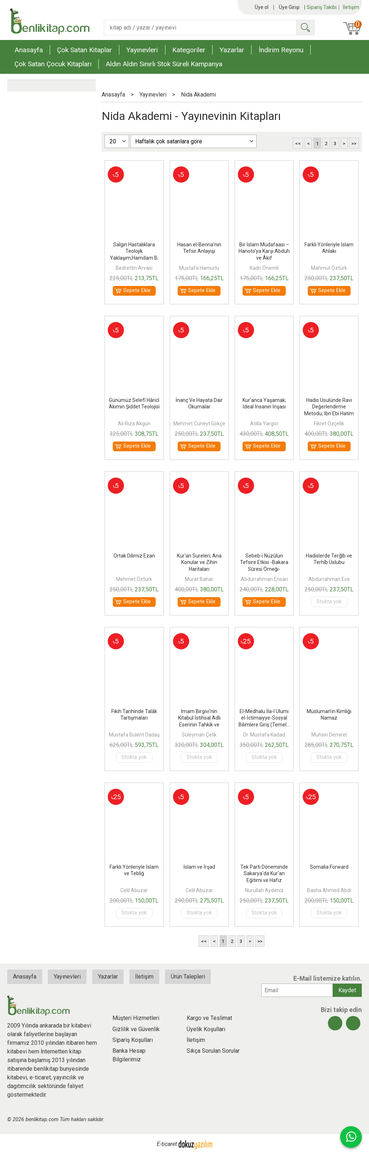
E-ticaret (167, 1144)
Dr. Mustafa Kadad (264, 735)
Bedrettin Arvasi (134, 268)
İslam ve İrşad (199, 867)
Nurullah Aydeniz (264, 890)
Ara (305, 27)
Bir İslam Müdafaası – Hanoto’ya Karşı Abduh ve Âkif (264, 251)
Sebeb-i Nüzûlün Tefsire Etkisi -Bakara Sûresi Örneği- (264, 562)
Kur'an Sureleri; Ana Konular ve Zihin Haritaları (199, 562)
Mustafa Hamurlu (199, 268)
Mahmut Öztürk (329, 268)
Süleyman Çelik (199, 735)
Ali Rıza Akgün (134, 423)
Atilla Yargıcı (264, 423)
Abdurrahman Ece (329, 579)
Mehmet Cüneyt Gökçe (199, 423)
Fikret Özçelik (329, 423)
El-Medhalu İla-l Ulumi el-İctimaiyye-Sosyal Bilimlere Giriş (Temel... (264, 717)
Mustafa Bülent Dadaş (134, 735)
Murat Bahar (199, 579)
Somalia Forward (329, 867)
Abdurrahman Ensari (264, 579)
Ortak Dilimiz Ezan (134, 556)
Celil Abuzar (134, 890)
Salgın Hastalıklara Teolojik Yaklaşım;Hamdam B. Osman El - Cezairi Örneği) (134, 258)
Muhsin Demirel (329, 735)
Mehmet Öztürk (134, 579)
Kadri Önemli (264, 268)
